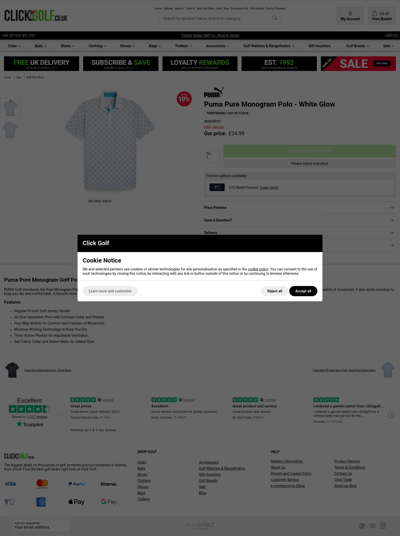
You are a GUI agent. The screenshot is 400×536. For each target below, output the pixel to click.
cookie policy (258, 269)
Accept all (303, 291)
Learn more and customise (110, 291)
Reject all (274, 291)
